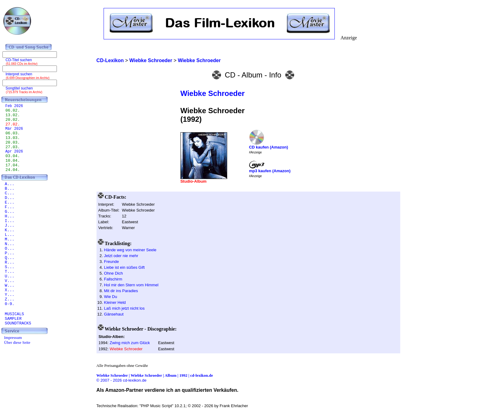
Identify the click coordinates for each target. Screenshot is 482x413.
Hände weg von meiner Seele (130, 250)
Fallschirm (113, 279)
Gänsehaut (114, 314)
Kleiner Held (115, 302)
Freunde (111, 261)
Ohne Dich (113, 273)
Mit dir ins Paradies (121, 290)
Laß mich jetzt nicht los (124, 308)
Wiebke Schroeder (212, 93)
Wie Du (110, 296)
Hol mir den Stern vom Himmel (131, 285)
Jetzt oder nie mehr (121, 255)
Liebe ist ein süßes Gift (124, 267)
